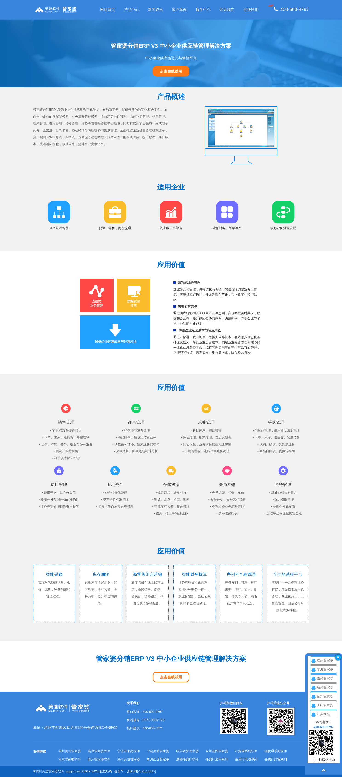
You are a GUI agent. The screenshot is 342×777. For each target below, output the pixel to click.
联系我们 (227, 10)
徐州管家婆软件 (99, 759)
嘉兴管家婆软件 (99, 751)
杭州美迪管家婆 (69, 751)
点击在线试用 (171, 71)
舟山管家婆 (325, 705)
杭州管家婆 (325, 660)
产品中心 (131, 10)
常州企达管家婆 (158, 759)
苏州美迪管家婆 (128, 759)
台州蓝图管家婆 (216, 751)
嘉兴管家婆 (325, 678)
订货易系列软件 (246, 751)
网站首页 (107, 10)
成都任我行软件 (187, 759)
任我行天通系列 (246, 759)
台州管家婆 (325, 696)
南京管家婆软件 (69, 759)
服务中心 (203, 10)
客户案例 (179, 10)
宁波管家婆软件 (128, 751)
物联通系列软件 (275, 751)
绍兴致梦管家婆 (187, 751)
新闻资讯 (155, 10)
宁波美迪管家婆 (158, 751)
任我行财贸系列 (275, 759)
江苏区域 (323, 714)
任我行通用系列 (216, 759)
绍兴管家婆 (325, 687)
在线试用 (251, 10)
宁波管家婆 (325, 669)
